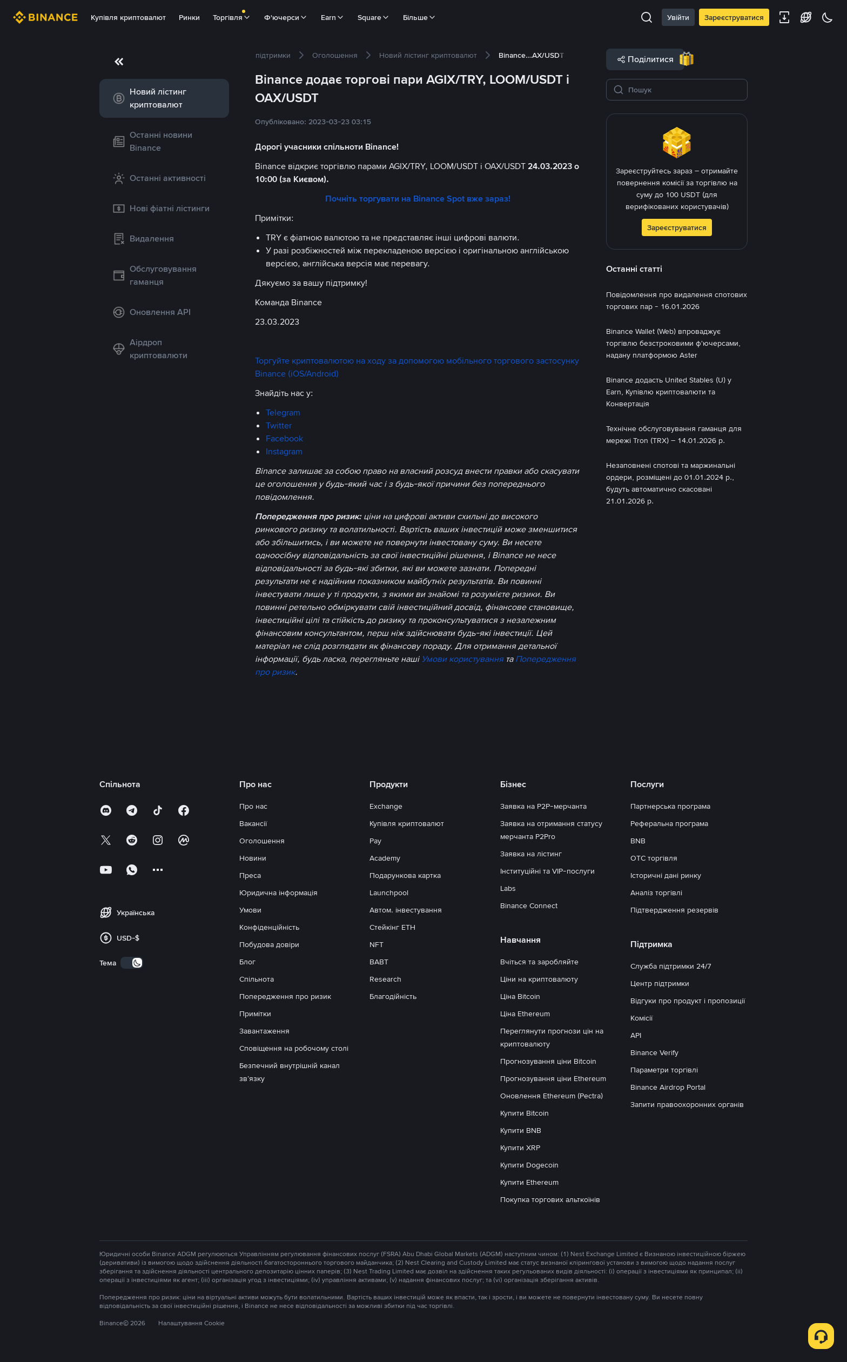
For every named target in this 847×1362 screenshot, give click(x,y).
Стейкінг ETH (392, 927)
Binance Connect (528, 905)
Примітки (255, 1013)
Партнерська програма (670, 806)
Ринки (189, 17)
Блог (247, 962)
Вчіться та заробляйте (539, 962)
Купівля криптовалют (128, 17)
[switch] (131, 963)
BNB (638, 841)
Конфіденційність (269, 927)
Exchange (385, 806)
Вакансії (253, 823)
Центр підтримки (659, 983)
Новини (252, 858)
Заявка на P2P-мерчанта (543, 806)
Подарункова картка (405, 875)
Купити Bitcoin (524, 1113)
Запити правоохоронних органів (687, 1104)
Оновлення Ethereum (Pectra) (551, 1096)
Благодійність (392, 996)
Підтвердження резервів (674, 910)
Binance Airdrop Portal (667, 1087)
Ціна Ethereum (525, 1013)
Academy (384, 858)
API (635, 1035)
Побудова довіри (269, 944)
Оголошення (262, 841)
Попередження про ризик (285, 996)
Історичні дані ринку (665, 875)
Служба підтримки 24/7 (670, 966)
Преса (250, 875)
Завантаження (264, 1031)
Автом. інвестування (405, 910)
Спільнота (256, 979)
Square (374, 17)
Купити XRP (520, 1147)
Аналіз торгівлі (656, 892)
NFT (376, 944)
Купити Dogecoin (529, 1165)
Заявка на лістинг (531, 853)
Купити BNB (520, 1130)
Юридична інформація (278, 892)
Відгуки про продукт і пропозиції (687, 1000)
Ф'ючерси (286, 17)
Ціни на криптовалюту (539, 979)
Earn (333, 17)
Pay (375, 841)
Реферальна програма (669, 823)
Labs (508, 888)
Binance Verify (654, 1052)
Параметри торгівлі (664, 1070)
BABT (378, 962)
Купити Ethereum (529, 1182)
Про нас (253, 806)
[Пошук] (684, 90)
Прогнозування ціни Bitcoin (548, 1061)
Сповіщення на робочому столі (293, 1048)
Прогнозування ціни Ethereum (553, 1078)
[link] (164, 98)
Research (385, 979)
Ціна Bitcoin (520, 996)
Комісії (641, 1018)
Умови (250, 910)
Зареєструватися (734, 17)
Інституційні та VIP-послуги (547, 871)
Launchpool (388, 892)
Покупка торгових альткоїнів (550, 1199)
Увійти (678, 17)
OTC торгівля (653, 858)
